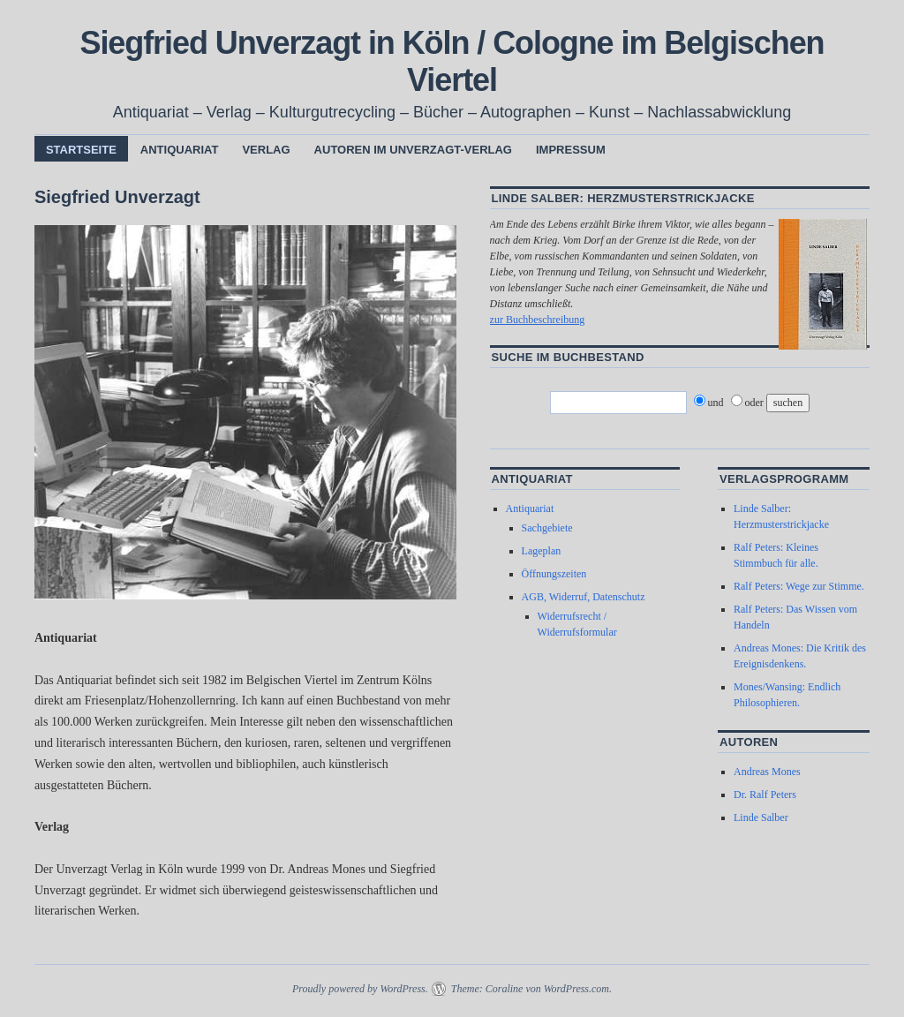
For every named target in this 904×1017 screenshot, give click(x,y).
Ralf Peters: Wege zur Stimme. (799, 586)
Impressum (571, 149)
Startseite (81, 149)
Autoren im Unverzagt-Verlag (413, 149)
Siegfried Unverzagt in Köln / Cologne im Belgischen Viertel (451, 61)
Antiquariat (179, 149)
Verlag (266, 149)
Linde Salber (761, 817)
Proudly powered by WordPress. (360, 989)
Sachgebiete (547, 528)
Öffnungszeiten (554, 574)
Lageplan (541, 551)
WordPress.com (576, 989)
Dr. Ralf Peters (765, 794)
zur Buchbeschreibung (537, 319)
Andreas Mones (767, 771)
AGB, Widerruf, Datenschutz (583, 597)
